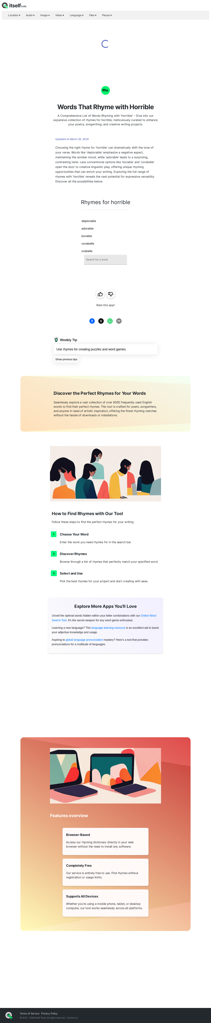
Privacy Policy (49, 1013)
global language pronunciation (84, 639)
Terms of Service (29, 1013)
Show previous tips (66, 359)
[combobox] (105, 260)
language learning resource (108, 627)
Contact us (72, 1017)
